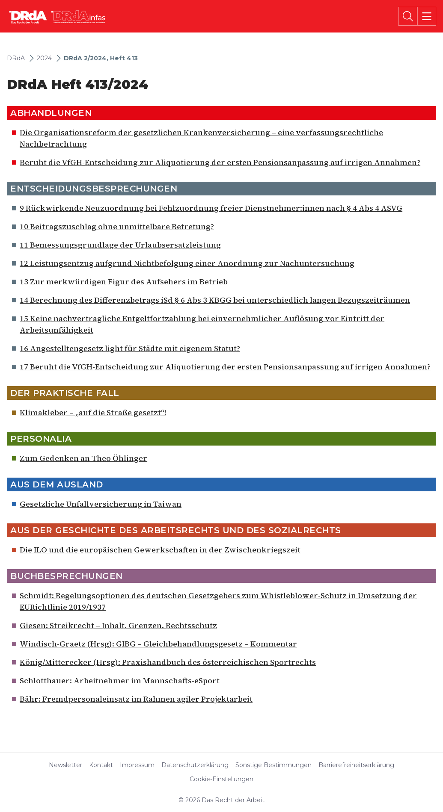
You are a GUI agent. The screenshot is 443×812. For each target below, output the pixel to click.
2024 (44, 58)
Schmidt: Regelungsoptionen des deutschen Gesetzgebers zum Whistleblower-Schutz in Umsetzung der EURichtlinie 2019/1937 (218, 601)
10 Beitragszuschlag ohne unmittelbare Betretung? (117, 226)
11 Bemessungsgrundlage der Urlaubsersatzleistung (120, 244)
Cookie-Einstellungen (221, 779)
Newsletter (65, 765)
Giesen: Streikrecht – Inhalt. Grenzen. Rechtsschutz (118, 625)
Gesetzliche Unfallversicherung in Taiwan (100, 504)
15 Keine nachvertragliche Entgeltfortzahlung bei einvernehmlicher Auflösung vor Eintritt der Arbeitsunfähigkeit (202, 324)
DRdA (16, 58)
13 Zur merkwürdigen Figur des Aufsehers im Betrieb (124, 281)
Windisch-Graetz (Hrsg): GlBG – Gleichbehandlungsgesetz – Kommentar (158, 643)
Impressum (137, 765)
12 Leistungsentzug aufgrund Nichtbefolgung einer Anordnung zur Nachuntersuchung (187, 263)
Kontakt (101, 765)
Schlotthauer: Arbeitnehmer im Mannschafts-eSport (120, 680)
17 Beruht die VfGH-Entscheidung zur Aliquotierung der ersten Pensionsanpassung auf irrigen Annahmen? (225, 366)
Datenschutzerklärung (195, 765)
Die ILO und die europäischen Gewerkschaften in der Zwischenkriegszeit (160, 549)
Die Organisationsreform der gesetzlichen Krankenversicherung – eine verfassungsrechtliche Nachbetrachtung (201, 138)
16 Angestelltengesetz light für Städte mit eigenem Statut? (130, 348)
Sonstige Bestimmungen (273, 765)
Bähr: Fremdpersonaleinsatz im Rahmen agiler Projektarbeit (136, 699)
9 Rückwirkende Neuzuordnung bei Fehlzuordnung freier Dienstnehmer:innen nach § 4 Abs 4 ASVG (211, 208)
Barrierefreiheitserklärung (356, 765)
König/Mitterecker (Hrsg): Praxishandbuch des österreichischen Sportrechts (168, 662)
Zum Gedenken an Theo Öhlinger (83, 458)
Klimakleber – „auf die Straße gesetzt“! (93, 412)
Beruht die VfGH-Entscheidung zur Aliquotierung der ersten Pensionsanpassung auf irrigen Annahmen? (220, 162)
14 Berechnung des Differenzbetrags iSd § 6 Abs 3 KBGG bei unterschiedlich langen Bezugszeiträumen (215, 300)
